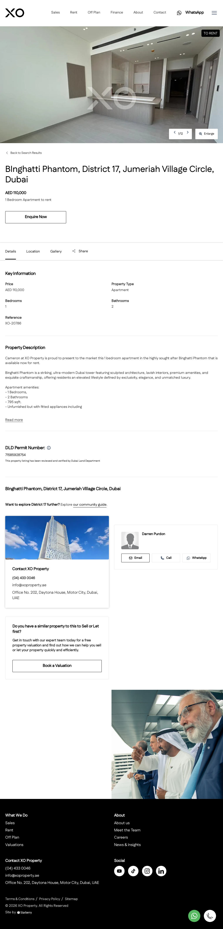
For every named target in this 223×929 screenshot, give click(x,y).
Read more (14, 420)
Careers (121, 838)
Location (33, 251)
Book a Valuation (57, 666)
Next (188, 134)
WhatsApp (196, 558)
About (138, 12)
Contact (160, 12)
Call (166, 558)
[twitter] (133, 871)
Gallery (56, 251)
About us (122, 823)
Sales (55, 12)
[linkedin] (161, 871)
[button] (214, 13)
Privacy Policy (50, 899)
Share (80, 251)
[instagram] (147, 871)
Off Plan (94, 12)
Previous (175, 134)
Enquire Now (36, 217)
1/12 (180, 134)
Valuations (14, 845)
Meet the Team (127, 830)
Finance (117, 12)
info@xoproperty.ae (29, 585)
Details (10, 251)
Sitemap (72, 899)
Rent (73, 12)
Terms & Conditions (20, 899)
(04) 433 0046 (23, 578)
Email (135, 558)
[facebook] (119, 871)
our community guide (89, 504)
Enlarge (206, 134)
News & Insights (127, 845)
